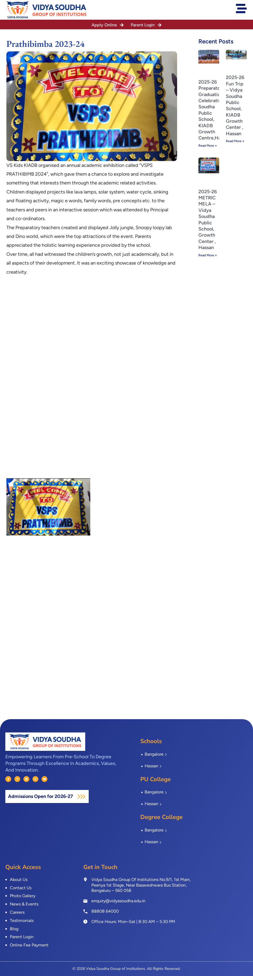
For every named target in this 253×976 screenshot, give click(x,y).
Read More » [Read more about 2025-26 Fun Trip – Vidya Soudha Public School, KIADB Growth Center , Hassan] (235, 141)
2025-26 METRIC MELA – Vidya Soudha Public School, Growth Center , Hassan (207, 220)
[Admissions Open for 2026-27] (81, 796)
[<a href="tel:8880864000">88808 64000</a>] (85, 911)
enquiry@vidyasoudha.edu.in (118, 900)
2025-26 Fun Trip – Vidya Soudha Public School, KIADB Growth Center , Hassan (235, 106)
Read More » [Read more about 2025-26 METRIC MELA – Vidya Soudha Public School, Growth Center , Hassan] (207, 255)
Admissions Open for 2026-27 (41, 796)
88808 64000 (105, 911)
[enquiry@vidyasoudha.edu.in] (85, 901)
